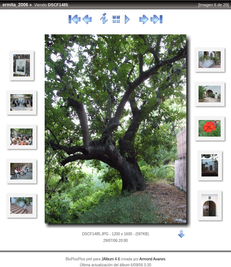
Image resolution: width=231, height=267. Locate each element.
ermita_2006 (15, 4)
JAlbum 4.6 (110, 259)
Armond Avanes (152, 259)
